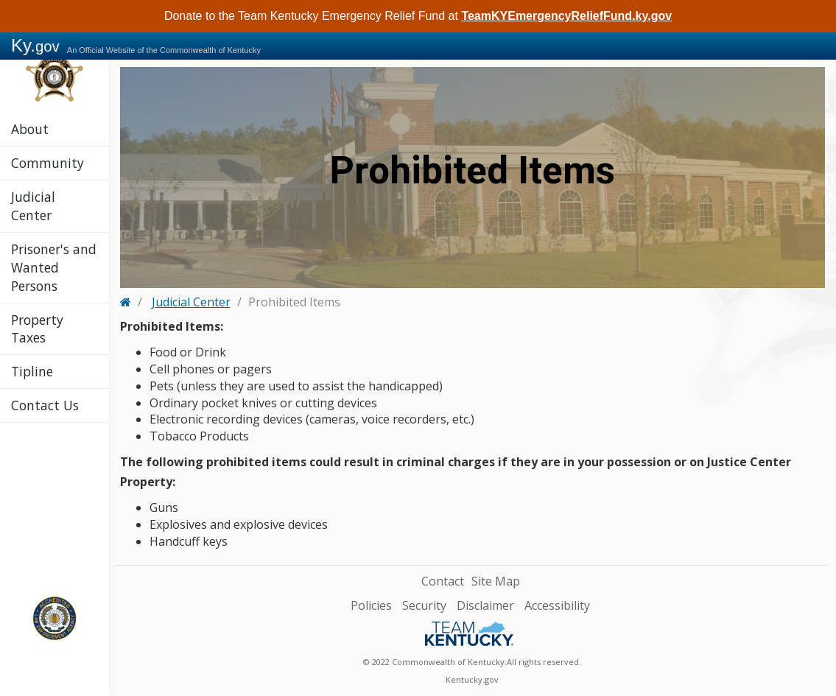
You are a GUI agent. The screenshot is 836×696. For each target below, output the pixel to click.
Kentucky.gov (472, 679)
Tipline (32, 371)
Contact (442, 581)
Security (424, 605)
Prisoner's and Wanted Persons (53, 267)
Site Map (495, 581)
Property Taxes (37, 329)
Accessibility (557, 605)
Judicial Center (33, 206)
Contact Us (45, 405)
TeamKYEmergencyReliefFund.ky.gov (566, 16)
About (30, 129)
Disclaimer (485, 605)
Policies (371, 605)
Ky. (35, 45)
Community (47, 163)
